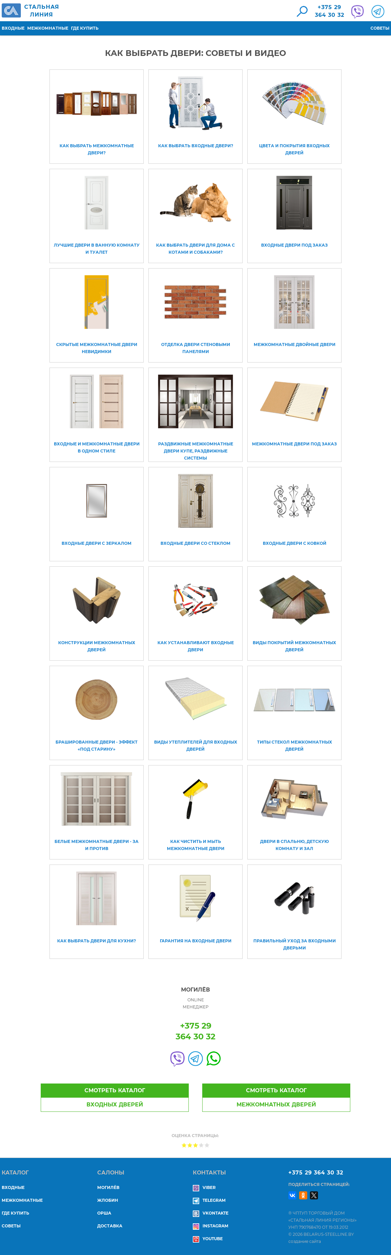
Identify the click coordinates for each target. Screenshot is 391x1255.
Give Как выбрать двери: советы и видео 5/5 (207, 1145)
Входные (13, 28)
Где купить (85, 28)
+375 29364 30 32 (329, 11)
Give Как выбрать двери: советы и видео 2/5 (190, 1145)
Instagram (210, 1225)
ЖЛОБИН (107, 1200)
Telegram (209, 1200)
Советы (379, 28)
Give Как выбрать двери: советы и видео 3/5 (196, 1145)
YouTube (208, 1238)
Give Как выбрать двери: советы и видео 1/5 (184, 1145)
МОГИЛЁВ (108, 1187)
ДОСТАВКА (109, 1225)
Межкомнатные (47, 28)
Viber (204, 1187)
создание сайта (304, 1241)
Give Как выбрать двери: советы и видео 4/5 (201, 1145)
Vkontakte (210, 1213)
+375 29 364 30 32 (315, 1172)
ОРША (104, 1213)
